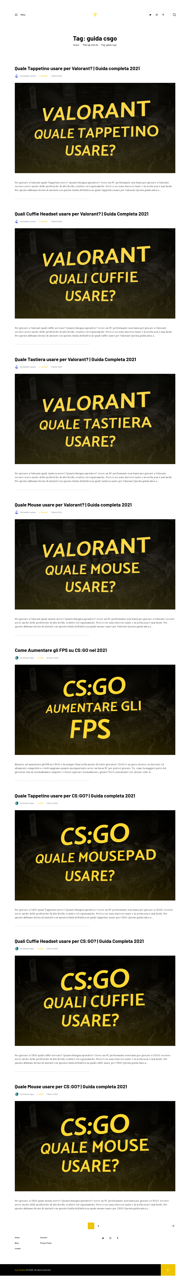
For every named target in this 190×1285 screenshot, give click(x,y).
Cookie (18, 1258)
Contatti (43, 1247)
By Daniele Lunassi (25, 77)
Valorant (44, 77)
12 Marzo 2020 (52, 663)
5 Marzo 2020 (52, 810)
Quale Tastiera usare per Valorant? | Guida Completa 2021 (86, 362)
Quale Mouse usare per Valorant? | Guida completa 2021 (84, 508)
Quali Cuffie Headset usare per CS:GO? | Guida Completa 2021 (91, 948)
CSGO (41, 663)
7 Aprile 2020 (56, 77)
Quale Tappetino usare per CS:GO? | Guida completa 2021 (86, 802)
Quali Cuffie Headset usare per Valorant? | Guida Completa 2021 (94, 215)
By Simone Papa (24, 663)
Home (76, 45)
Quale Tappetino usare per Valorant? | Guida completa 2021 (88, 69)
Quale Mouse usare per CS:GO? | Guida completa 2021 (81, 1095)
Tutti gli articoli (90, 45)
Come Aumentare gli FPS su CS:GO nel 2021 (69, 655)
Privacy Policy (46, 1252)
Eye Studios (20, 1279)
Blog (17, 1252)
